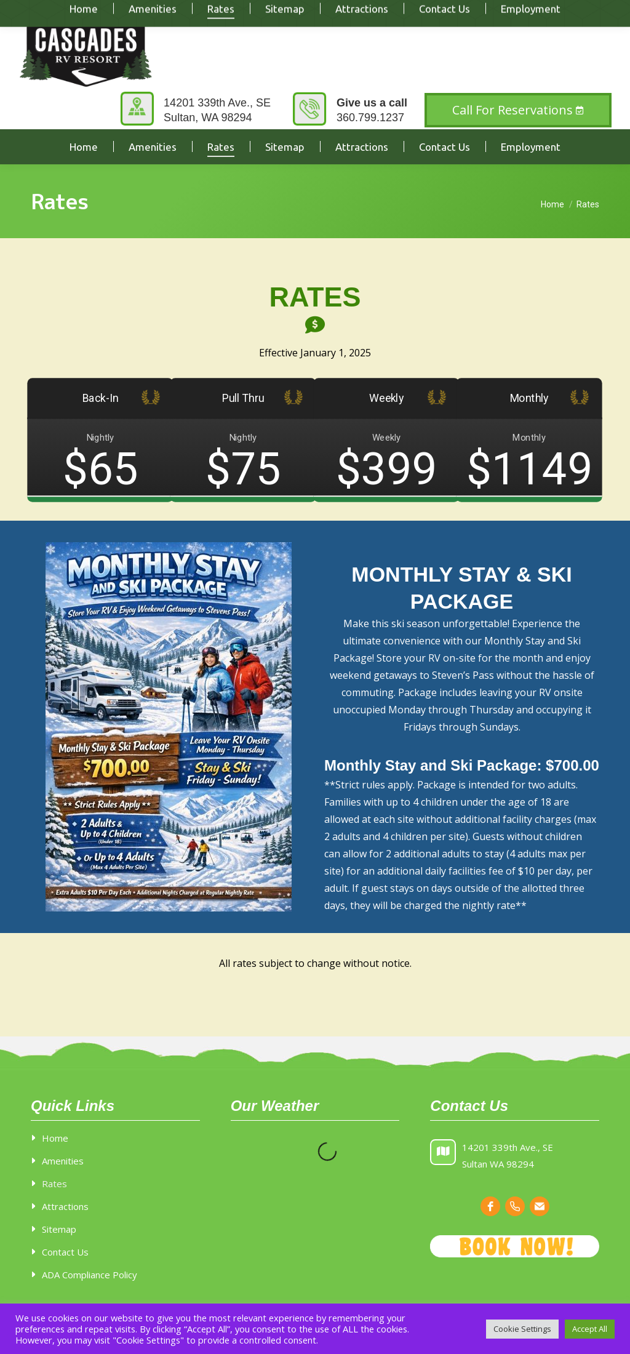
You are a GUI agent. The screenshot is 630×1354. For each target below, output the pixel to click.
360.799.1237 (370, 117)
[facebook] (490, 1206)
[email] (539, 1206)
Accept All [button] (589, 1328)
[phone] (515, 1206)
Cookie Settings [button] (522, 1328)
